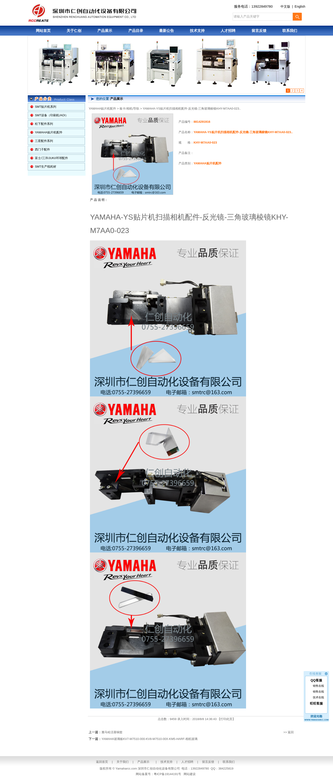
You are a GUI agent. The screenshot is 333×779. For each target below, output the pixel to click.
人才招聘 (228, 31)
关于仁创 (74, 31)
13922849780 (262, 6)
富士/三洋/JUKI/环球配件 (51, 158)
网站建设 (190, 774)
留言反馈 (259, 31)
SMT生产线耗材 (45, 166)
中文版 (285, 6)
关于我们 (123, 762)
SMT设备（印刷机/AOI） (51, 115)
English (300, 6)
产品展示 (104, 31)
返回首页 (102, 762)
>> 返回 (289, 732)
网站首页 (43, 31)
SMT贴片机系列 (45, 106)
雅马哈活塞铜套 (112, 732)
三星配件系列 (44, 141)
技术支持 (197, 31)
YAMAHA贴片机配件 (48, 132)
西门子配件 (42, 149)
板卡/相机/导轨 (129, 108)
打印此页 (226, 719)
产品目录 (135, 31)
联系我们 (289, 31)
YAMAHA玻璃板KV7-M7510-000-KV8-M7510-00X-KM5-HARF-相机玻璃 (149, 739)
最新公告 (166, 31)
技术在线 (318, 691)
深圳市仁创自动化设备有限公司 (159, 768)
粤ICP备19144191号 (167, 774)
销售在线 (318, 680)
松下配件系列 (44, 124)
